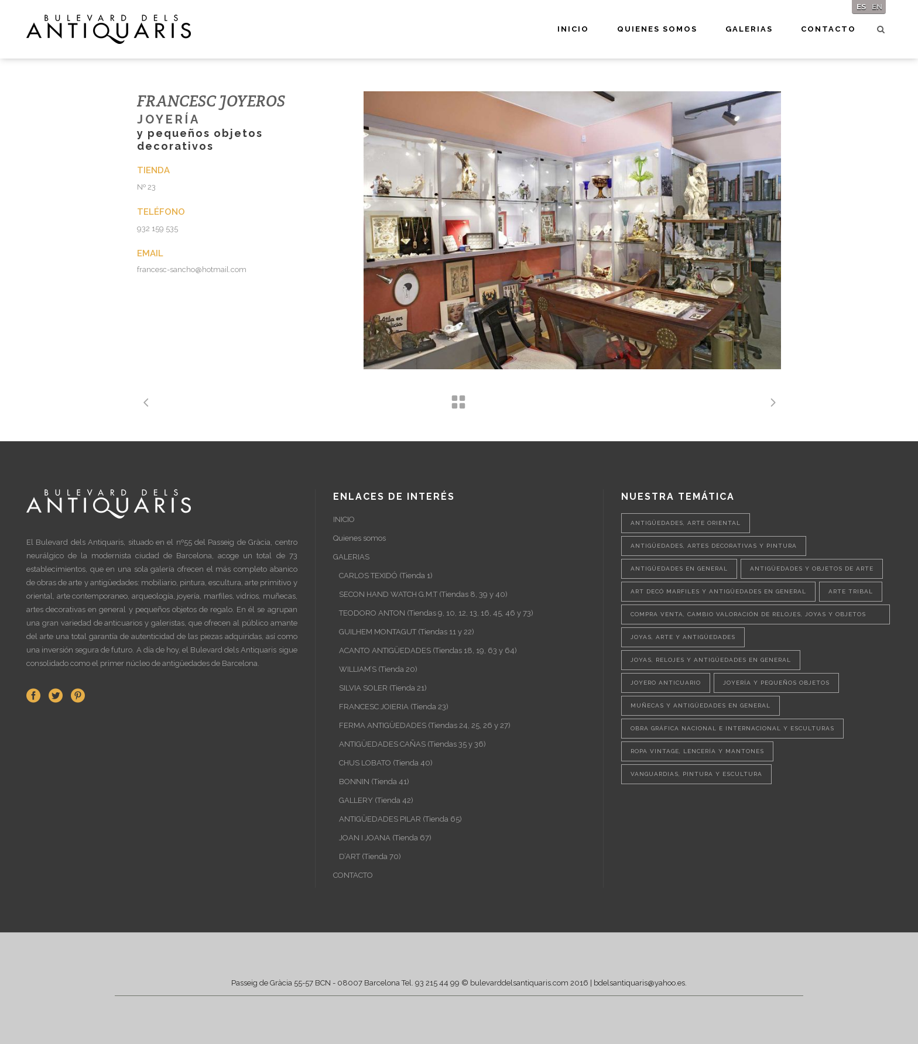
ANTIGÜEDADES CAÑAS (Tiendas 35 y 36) (412, 744)
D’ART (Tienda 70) (370, 856)
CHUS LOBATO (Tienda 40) (386, 762)
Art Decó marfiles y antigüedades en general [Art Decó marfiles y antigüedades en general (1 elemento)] (718, 591)
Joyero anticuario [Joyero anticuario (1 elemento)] (666, 682)
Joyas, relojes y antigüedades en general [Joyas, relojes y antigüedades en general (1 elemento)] (711, 660)
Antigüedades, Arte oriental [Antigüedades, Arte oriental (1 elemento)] (686, 523)
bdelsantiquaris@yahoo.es (639, 982)
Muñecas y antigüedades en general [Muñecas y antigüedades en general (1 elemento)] (700, 705)
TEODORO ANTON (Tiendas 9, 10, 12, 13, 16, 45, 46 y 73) (436, 613)
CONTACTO (353, 875)
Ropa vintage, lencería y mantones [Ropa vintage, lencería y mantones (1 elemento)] (697, 751)
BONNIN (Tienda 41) (374, 781)
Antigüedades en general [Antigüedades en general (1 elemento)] (679, 568)
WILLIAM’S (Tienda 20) (378, 669)
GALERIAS (351, 556)
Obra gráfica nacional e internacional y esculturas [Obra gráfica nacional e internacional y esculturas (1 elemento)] (732, 728)
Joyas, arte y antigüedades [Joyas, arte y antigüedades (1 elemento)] (683, 637)
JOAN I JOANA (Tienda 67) (385, 837)
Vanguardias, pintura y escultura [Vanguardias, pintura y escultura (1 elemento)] (696, 774)
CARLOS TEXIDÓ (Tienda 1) (386, 575)
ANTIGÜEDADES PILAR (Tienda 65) (400, 819)
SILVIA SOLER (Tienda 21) (383, 688)
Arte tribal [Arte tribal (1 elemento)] (850, 591)
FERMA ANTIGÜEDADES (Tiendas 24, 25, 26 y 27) (425, 725)
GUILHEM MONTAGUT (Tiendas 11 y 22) (406, 631)
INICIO (344, 519)
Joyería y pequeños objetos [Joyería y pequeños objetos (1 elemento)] (776, 682)
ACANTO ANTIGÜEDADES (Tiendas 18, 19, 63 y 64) (428, 650)
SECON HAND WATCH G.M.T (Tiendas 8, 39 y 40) (423, 594)
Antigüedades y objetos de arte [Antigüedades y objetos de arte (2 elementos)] (812, 568)
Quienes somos (359, 538)
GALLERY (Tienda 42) (376, 800)
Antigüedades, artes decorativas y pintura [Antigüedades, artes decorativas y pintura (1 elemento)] (714, 545)
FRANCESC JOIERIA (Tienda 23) (393, 706)
